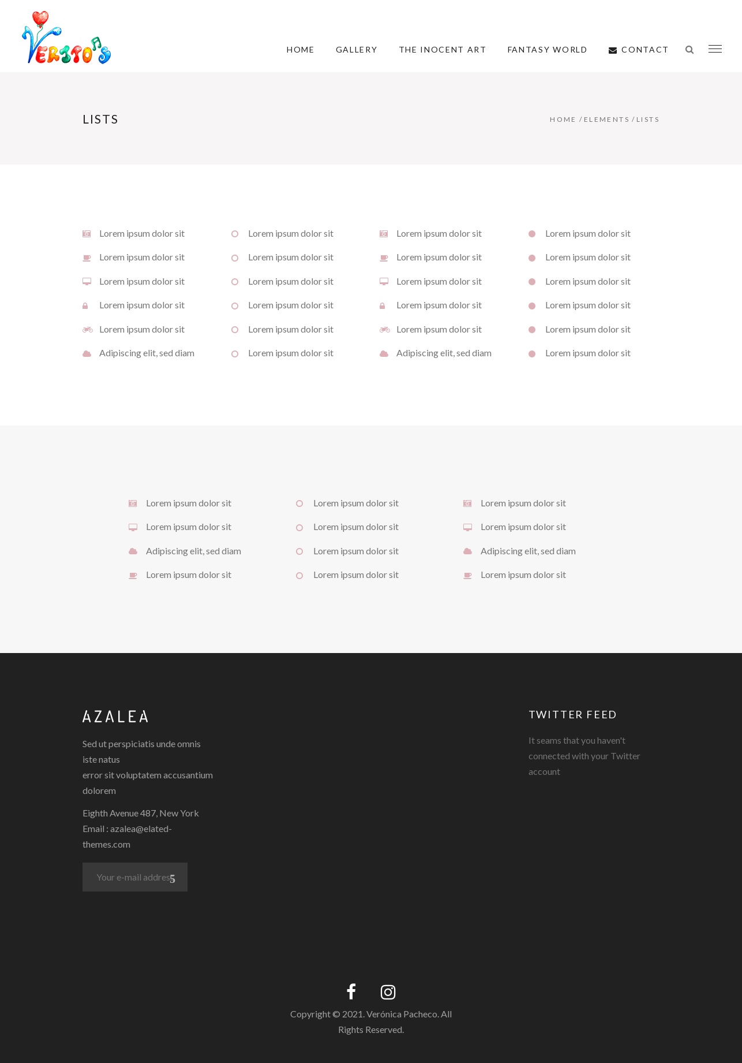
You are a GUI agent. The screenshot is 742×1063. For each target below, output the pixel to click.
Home (563, 119)
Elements (606, 119)
